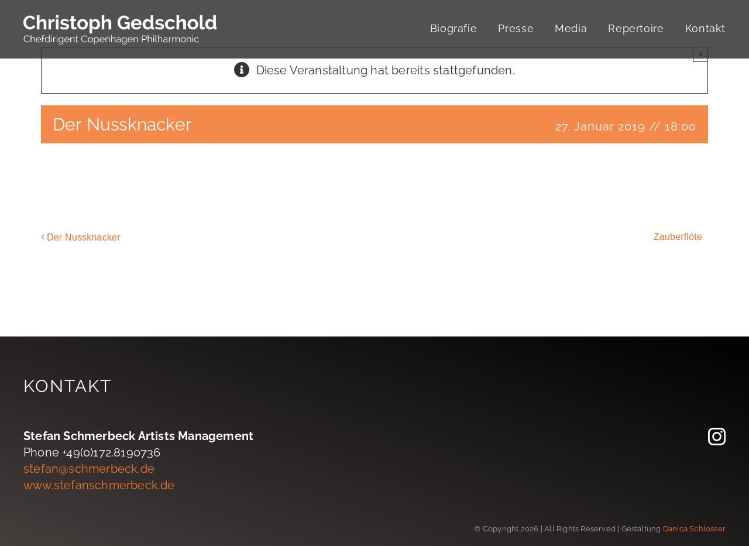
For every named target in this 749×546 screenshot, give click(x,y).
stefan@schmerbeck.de (88, 469)
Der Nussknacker (84, 237)
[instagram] (717, 436)
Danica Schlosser (694, 528)
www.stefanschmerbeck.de (99, 485)
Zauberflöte (678, 237)
